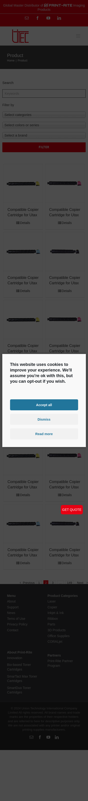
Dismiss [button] (44, 419)
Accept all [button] (44, 405)
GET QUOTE (71, 510)
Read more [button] (44, 434)
